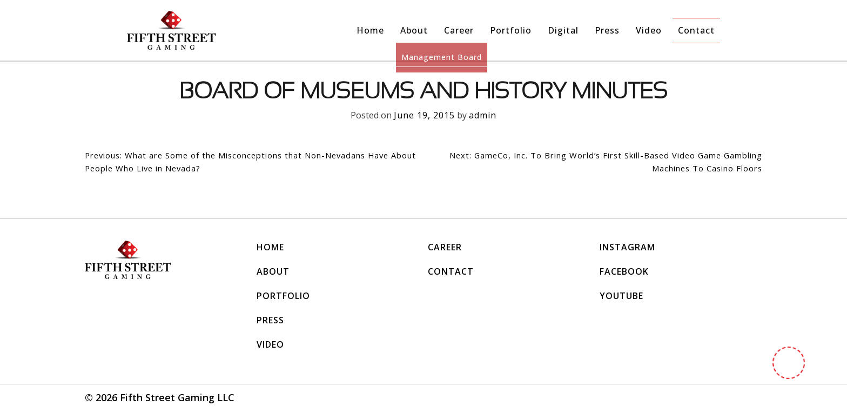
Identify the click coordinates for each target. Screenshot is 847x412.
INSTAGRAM (627, 248)
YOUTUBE (621, 297)
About (414, 30)
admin (482, 115)
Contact (696, 30)
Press (607, 30)
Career (459, 30)
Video (649, 30)
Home (370, 30)
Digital (563, 30)
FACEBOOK (624, 272)
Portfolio (511, 30)
